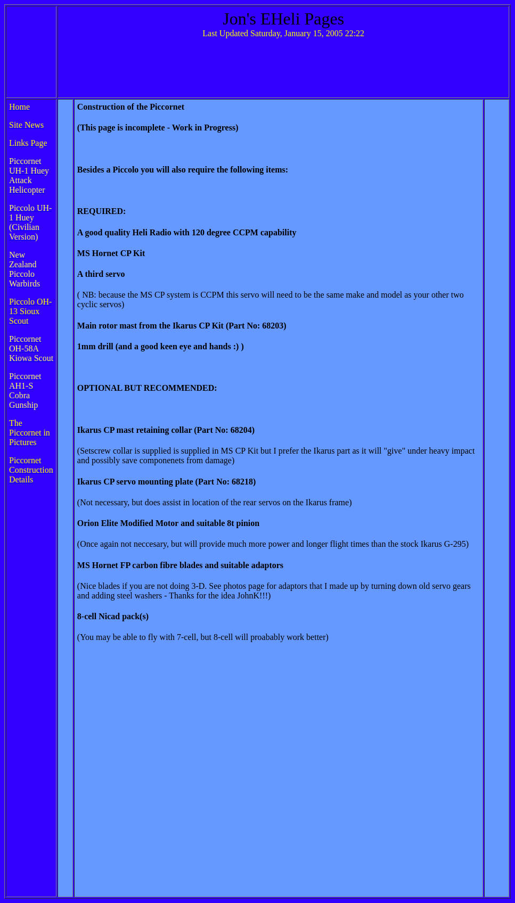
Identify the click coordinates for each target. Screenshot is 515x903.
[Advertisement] (283, 71)
